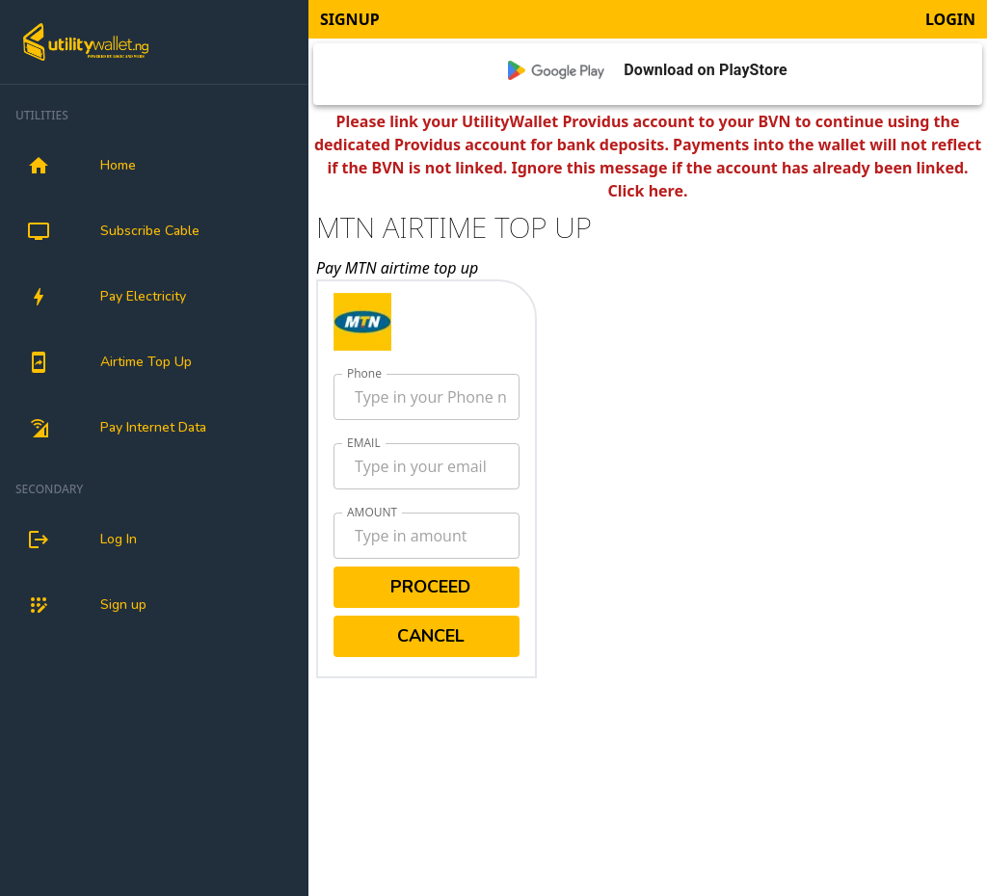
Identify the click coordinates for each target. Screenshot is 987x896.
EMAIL (364, 443)
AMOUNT (372, 512)
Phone (364, 373)
